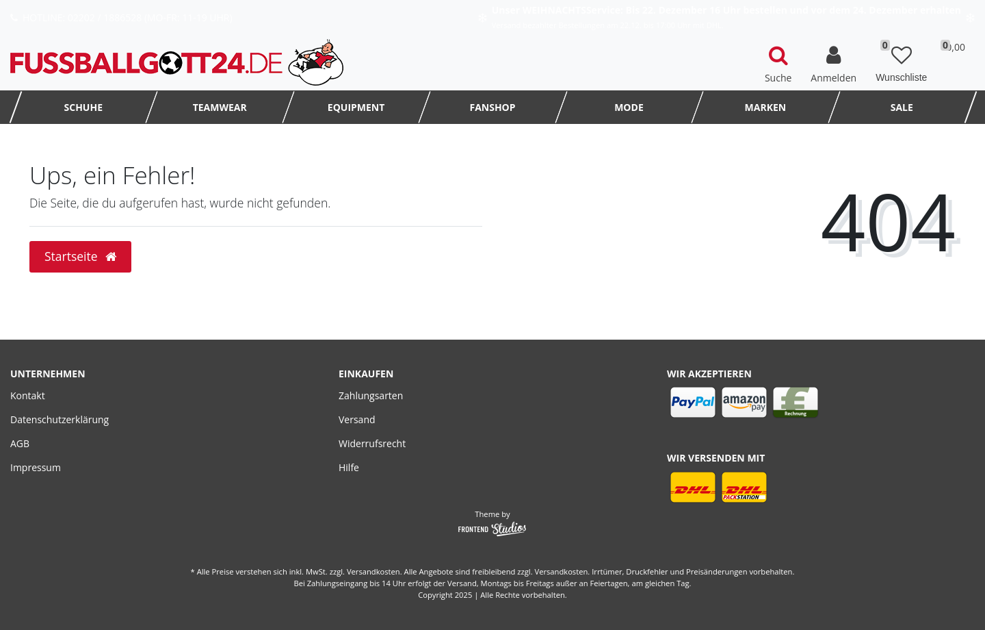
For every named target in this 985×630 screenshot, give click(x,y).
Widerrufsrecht (372, 443)
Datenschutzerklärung (59, 419)
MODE (629, 107)
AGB (19, 443)
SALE (902, 107)
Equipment (356, 107)
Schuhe (83, 107)
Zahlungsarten (371, 395)
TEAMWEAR (220, 107)
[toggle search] (778, 62)
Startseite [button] (80, 256)
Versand (357, 419)
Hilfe (349, 467)
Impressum (35, 467)
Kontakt (27, 395)
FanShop (492, 107)
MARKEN (766, 107)
